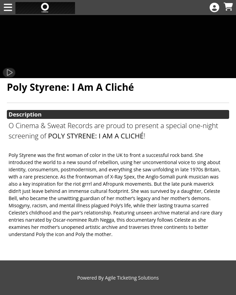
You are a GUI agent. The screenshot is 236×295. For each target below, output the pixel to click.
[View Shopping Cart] (228, 7)
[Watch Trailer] (9, 72)
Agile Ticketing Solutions (132, 277)
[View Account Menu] (214, 7)
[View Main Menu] (8, 7)
